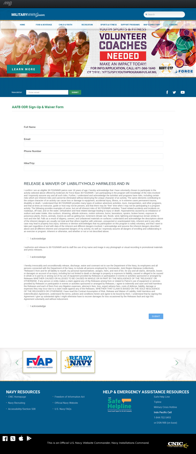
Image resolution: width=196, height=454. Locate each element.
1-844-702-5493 (162, 417)
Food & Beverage (44, 24)
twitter (174, 92)
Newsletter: (17, 92)
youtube (183, 92)
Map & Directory (152, 24)
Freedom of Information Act (70, 396)
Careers (173, 24)
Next (176, 362)
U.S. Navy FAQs (63, 409)
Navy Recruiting (16, 402)
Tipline (157, 402)
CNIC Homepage (17, 396)
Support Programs (130, 24)
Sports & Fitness (108, 24)
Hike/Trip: (29, 163)
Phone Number (32, 151)
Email (27, 139)
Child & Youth (65, 24)
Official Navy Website (66, 402)
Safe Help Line (162, 396)
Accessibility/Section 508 (22, 409)
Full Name (30, 127)
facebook (167, 92)
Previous (17, 362)
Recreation (87, 24)
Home (22, 24)
